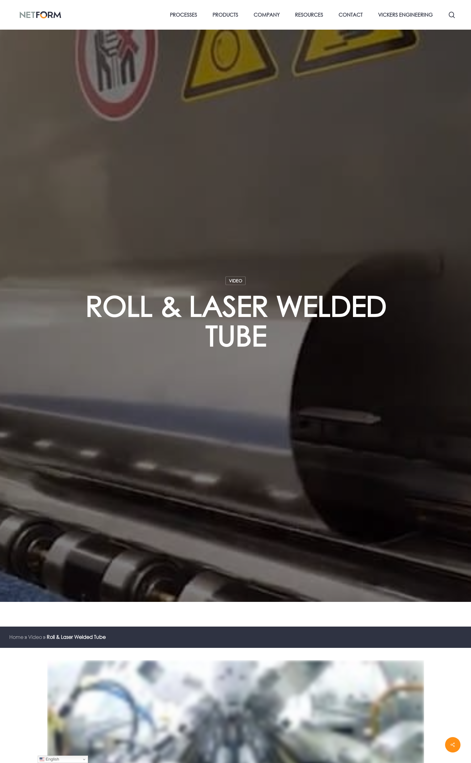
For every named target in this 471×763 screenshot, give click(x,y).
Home (16, 637)
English (49, 759)
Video (235, 280)
